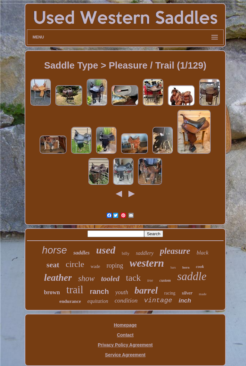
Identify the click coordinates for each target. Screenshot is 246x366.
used (105, 250)
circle (75, 264)
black (203, 253)
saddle (191, 276)
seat (52, 265)
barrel (146, 290)
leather (58, 277)
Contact (125, 334)
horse (54, 250)
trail (74, 289)
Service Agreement (125, 354)
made (203, 294)
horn (186, 267)
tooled (110, 279)
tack (133, 278)
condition (126, 300)
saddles (81, 253)
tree (150, 280)
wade (95, 266)
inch (185, 300)
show (86, 278)
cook (200, 266)
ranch (99, 291)
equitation (97, 301)
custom (165, 280)
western (147, 263)
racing (170, 293)
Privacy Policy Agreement (125, 344)
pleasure (175, 251)
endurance (70, 301)
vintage (158, 300)
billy (125, 253)
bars (173, 267)
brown (52, 292)
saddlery (144, 253)
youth (121, 292)
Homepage (125, 325)
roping (114, 265)
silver (187, 292)
